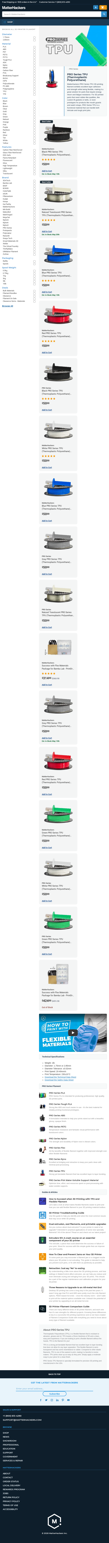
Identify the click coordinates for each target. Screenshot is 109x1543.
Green (5, 117)
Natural (6, 119)
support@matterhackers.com (22, 1420)
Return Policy (11, 1497)
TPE (4, 94)
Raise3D (6, 236)
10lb (4, 284)
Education (9, 1448)
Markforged (7, 215)
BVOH (5, 78)
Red (4, 132)
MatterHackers (9, 207)
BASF (5, 186)
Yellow (5, 143)
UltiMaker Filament (10, 251)
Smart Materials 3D (10, 241)
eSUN (5, 194)
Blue (4, 103)
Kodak (5, 199)
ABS (4, 49)
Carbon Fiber (8, 70)
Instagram (51, 1400)
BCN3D (6, 188)
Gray (5, 114)
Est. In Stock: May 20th (50, 235)
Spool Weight (9, 267)
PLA (4, 47)
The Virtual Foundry (10, 246)
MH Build (6, 209)
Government (10, 1456)
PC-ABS (6, 86)
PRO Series (73, 69)
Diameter (7, 34)
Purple (5, 127)
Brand (5, 177)
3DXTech (6, 180)
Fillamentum (8, 196)
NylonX (6, 225)
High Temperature (10, 166)
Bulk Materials (8, 291)
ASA (4, 62)
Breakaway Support (10, 76)
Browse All (7, 306)
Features (6, 147)
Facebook (40, 1400)
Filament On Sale (9, 298)
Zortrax (6, 254)
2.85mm (6, 40)
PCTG (5, 57)
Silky (5, 171)
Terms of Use (10, 1505)
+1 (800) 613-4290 (62, 2)
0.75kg (5, 273)
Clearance (7, 296)
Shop (6, 1433)
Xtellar (5, 244)
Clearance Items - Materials (14, 301)
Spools (5, 264)
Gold (5, 111)
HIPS (5, 81)
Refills (5, 261)
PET (4, 52)
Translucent (7, 173)
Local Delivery (11, 1485)
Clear (5, 109)
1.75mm (6, 37)
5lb (4, 281)
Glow (5, 163)
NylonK (6, 223)
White (5, 140)
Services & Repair (13, 1460)
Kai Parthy (7, 204)
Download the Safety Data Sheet (59, 1080)
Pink (4, 125)
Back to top (55, 1374)
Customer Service (46, 2)
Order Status (11, 1481)
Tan (4, 138)
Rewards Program (14, 1489)
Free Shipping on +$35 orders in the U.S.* (19, 2)
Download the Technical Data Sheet (60, 1077)
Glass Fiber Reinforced (12, 153)
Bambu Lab (7, 183)
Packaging (7, 258)
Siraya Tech (7, 238)
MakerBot (7, 212)
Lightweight (7, 168)
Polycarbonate (8, 83)
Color (5, 98)
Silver (5, 135)
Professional (11, 1444)
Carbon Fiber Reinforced (12, 150)
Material (6, 44)
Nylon (5, 65)
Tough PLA (7, 60)
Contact (8, 1477)
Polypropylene (8, 89)
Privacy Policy (11, 1501)
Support (8, 1452)
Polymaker (7, 233)
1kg (4, 276)
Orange (6, 122)
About (6, 1473)
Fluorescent (7, 160)
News (6, 1437)
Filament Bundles (10, 293)
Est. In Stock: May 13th (50, 174)
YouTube (68, 1400)
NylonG (6, 220)
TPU (4, 91)
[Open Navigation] (8, 22)
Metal (5, 68)
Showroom (9, 1441)
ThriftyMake (8, 249)
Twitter (46, 1400)
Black (5, 101)
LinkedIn (57, 1400)
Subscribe (54, 1394)
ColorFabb (7, 191)
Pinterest (62, 1400)
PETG (5, 55)
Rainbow (6, 130)
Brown (5, 106)
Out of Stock (47, 1007)
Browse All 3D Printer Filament (18, 29)
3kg (4, 278)
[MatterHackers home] (54, 1522)
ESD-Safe (7, 155)
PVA (4, 73)
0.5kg (5, 270)
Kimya (5, 201)
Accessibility (10, 1509)
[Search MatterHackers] (104, 14)
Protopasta (7, 230)
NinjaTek (6, 217)
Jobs (5, 1493)
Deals (5, 287)
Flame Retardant (9, 158)
